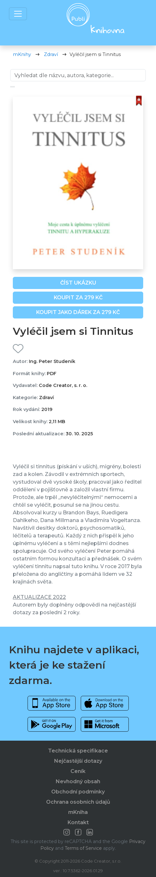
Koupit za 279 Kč (78, 297)
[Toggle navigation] (18, 13)
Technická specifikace (78, 751)
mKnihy (22, 54)
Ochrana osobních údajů (78, 802)
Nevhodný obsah (78, 781)
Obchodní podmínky (78, 792)
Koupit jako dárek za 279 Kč (78, 312)
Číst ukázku (78, 283)
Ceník (78, 771)
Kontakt (78, 822)
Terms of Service (83, 848)
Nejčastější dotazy (78, 761)
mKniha (78, 812)
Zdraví (51, 54)
